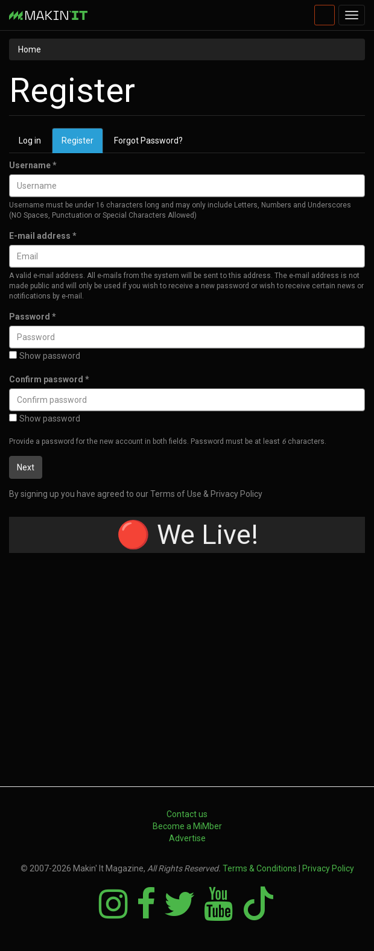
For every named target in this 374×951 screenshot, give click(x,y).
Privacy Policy (328, 868)
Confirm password (49, 379)
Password (32, 316)
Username (33, 165)
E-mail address (43, 236)
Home (29, 49)
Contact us (187, 814)
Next (25, 467)
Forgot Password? (148, 140)
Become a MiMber (187, 826)
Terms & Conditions (260, 868)
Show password (44, 356)
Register (82, 143)
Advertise (187, 838)
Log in (30, 140)
